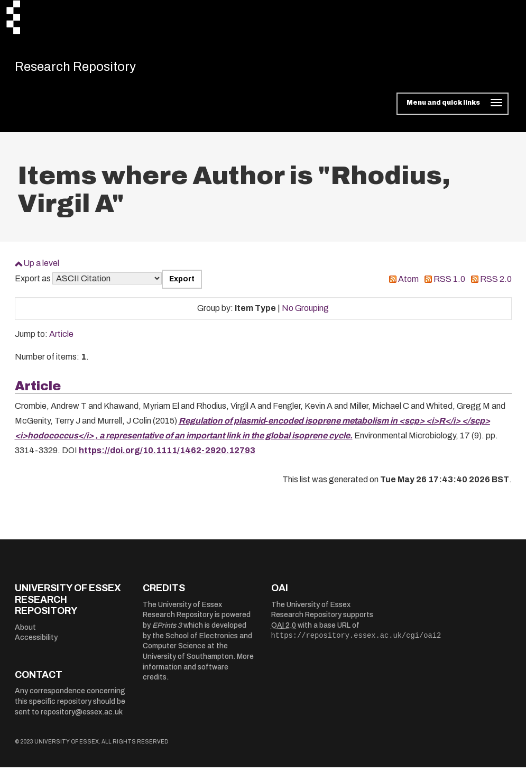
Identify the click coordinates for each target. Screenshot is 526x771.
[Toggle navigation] (452, 108)
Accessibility (36, 642)
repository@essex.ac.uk (82, 716)
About (25, 631)
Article (61, 338)
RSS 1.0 (449, 283)
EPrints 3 (167, 630)
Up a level (41, 267)
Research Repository (89, 68)
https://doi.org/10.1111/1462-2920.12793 (167, 454)
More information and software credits (198, 671)
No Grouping (305, 312)
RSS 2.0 (496, 283)
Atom (408, 283)
